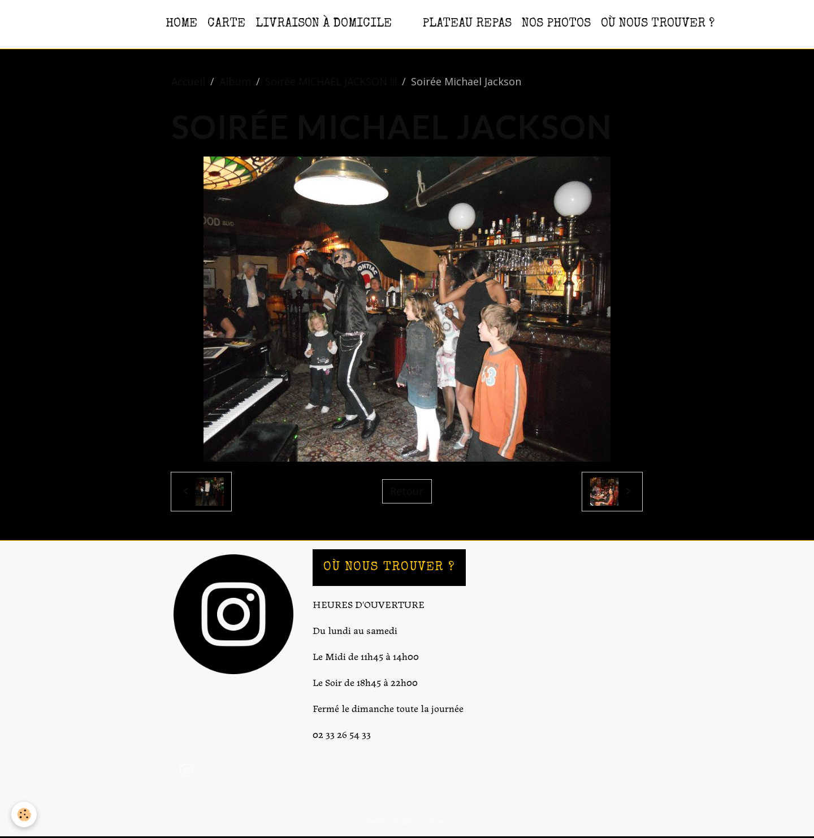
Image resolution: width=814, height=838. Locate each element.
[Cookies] (24, 814)
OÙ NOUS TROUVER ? (658, 24)
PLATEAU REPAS (467, 24)
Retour (406, 491)
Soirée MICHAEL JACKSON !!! (331, 81)
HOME (181, 24)
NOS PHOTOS (556, 24)
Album (235, 81)
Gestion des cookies (407, 821)
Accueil (188, 81)
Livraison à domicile (324, 24)
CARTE (226, 24)
